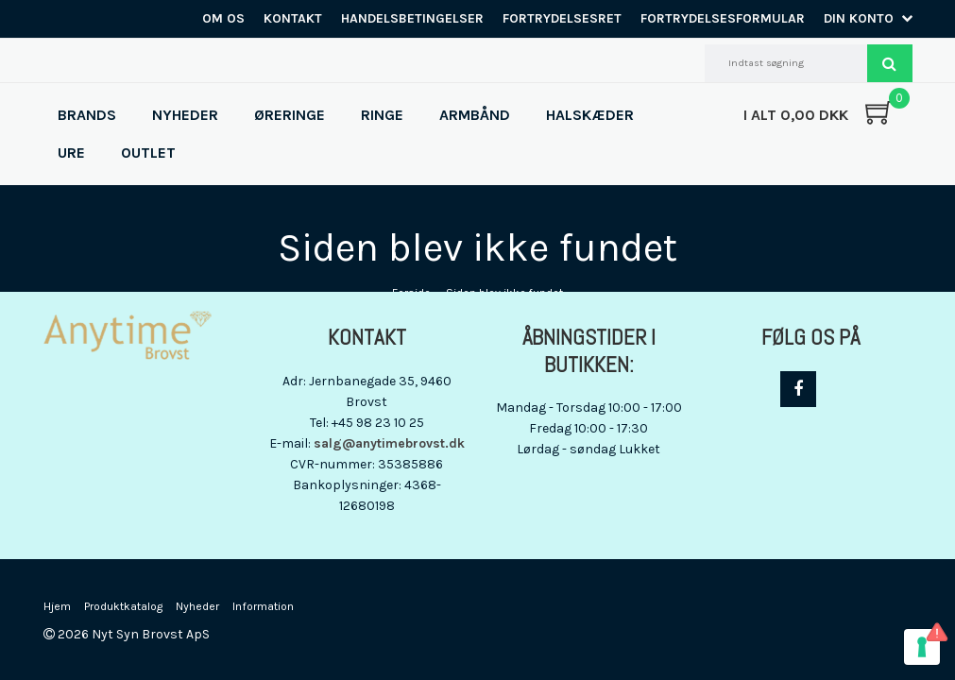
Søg (889, 63)
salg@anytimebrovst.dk (389, 443)
